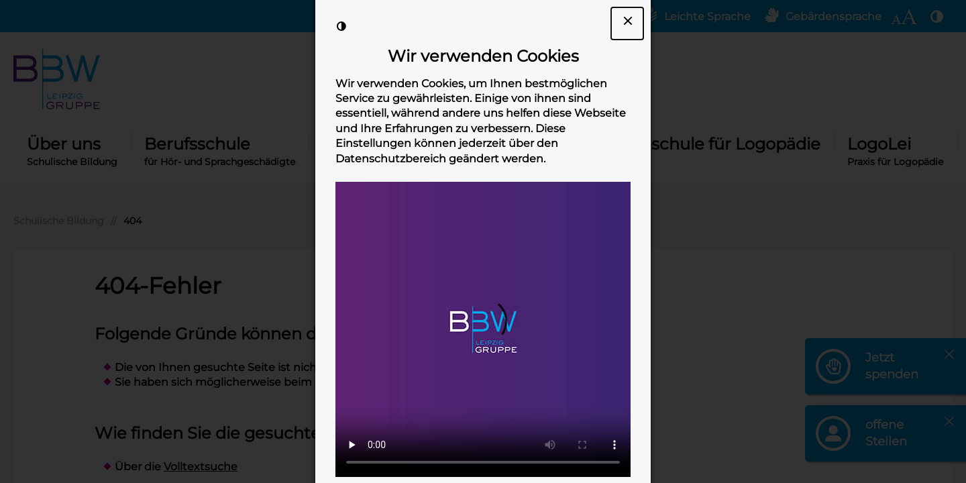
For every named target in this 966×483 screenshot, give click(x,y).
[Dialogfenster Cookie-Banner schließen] (627, 23)
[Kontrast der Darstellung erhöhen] (341, 26)
